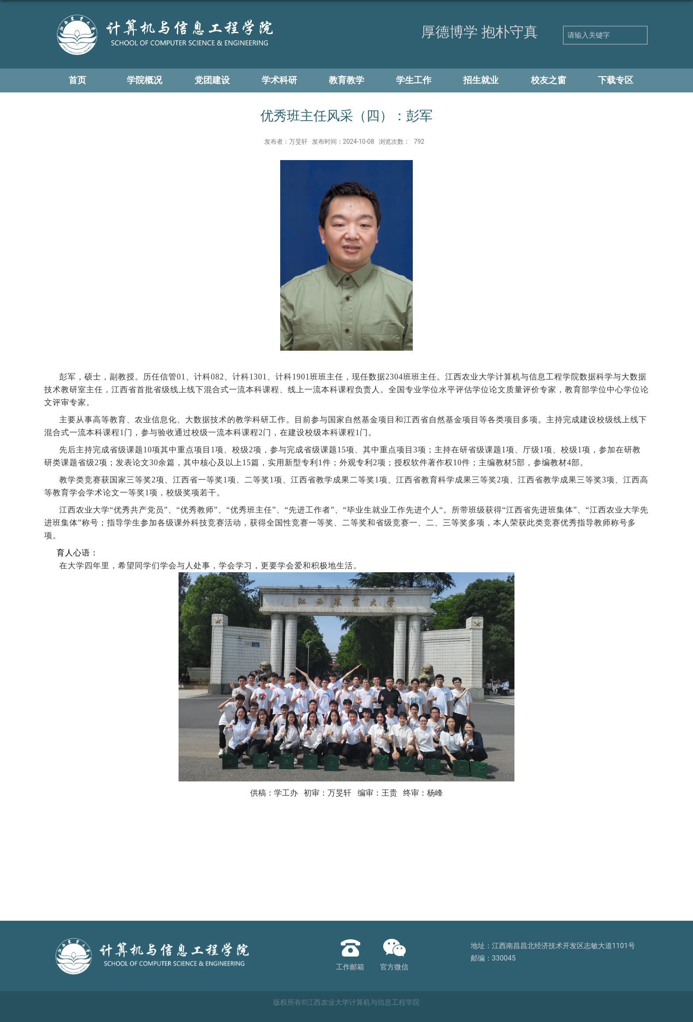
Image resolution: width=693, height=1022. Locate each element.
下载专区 (615, 80)
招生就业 (481, 80)
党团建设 (212, 80)
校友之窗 (548, 80)
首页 (77, 80)
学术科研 (279, 80)
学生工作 (413, 80)
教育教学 (346, 80)
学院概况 (144, 80)
